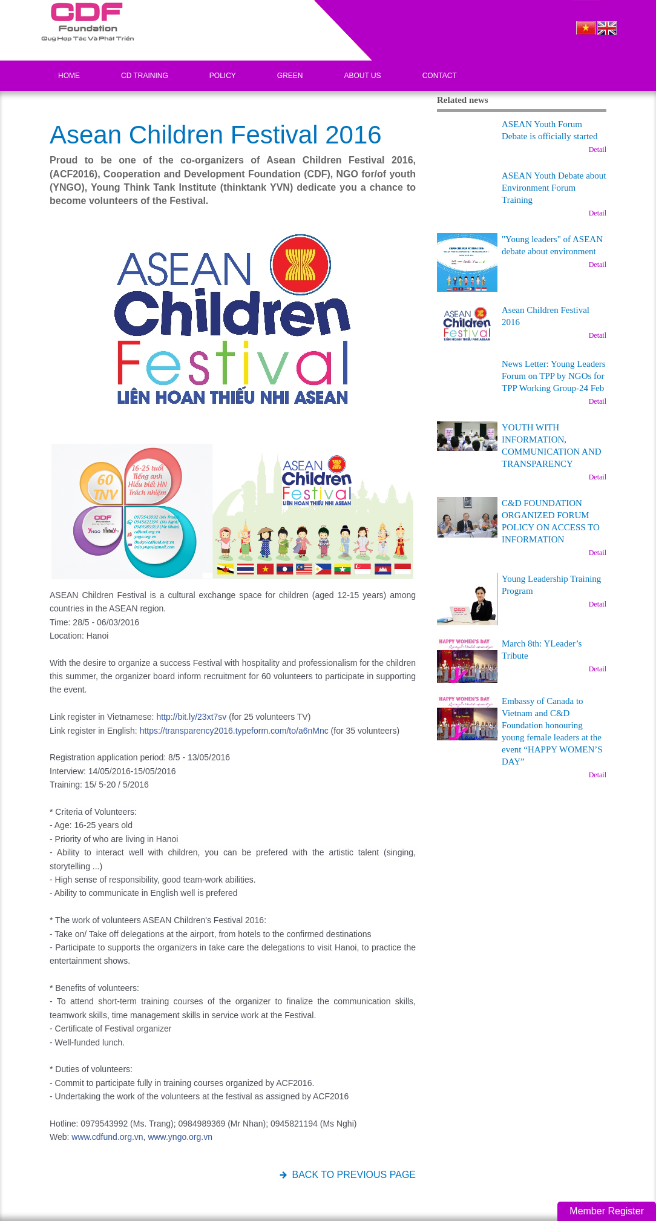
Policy (222, 75)
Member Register (606, 1211)
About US (362, 75)
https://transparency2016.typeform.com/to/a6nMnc (234, 731)
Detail (597, 149)
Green (290, 75)
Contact (439, 75)
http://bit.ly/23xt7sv (191, 717)
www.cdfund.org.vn (107, 1137)
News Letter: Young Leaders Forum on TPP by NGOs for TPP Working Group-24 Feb (554, 376)
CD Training (144, 75)
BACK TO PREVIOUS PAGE (354, 1175)
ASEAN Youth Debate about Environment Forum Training (554, 188)
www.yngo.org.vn (180, 1137)
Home (69, 75)
